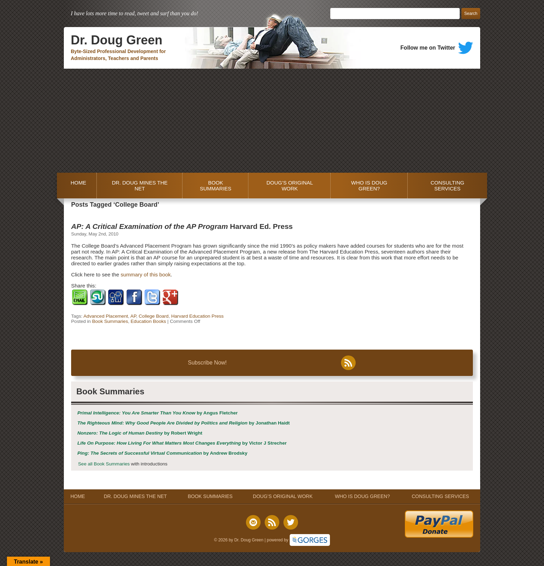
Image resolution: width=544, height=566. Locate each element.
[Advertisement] (272, 120)
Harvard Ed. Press (182, 226)
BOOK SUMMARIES (215, 185)
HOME (77, 185)
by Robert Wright (139, 433)
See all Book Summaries (104, 463)
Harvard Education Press (197, 316)
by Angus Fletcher (157, 412)
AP (133, 316)
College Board (154, 316)
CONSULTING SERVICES (447, 185)
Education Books (148, 321)
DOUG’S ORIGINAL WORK (289, 185)
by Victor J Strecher (182, 443)
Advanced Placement (106, 316)
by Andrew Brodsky (162, 453)
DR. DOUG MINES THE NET (140, 185)
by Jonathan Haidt (183, 423)
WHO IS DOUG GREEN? (369, 185)
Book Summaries (110, 321)
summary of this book (146, 274)
